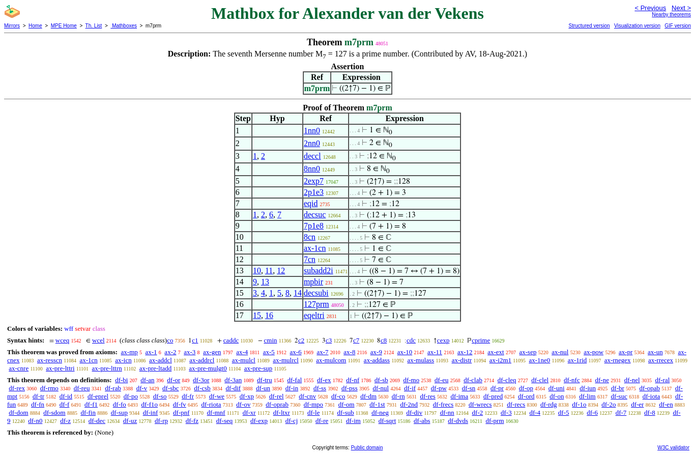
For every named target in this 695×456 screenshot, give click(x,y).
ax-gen (212, 352)
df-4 (534, 412)
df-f (65, 404)
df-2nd (409, 404)
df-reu (82, 388)
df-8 (649, 412)
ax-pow (593, 352)
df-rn (398, 396)
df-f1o (149, 404)
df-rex (17, 388)
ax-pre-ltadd (155, 368)
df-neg (380, 412)
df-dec (97, 420)
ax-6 (296, 352)
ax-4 (242, 352)
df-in (291, 388)
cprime (481, 340)
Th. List (93, 25)
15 (257, 315)
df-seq (224, 420)
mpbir (313, 281)
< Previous (650, 8)
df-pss (349, 388)
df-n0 (35, 420)
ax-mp (129, 352)
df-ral (662, 380)
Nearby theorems (671, 14)
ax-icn (123, 360)
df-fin (88, 412)
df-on (556, 396)
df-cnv (307, 396)
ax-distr (462, 360)
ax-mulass (421, 360)
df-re (321, 420)
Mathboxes (123, 25)
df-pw (439, 388)
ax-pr (625, 352)
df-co (338, 396)
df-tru (264, 380)
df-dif (233, 388)
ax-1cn (315, 248)
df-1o (579, 404)
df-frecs (443, 404)
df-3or (201, 380)
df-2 (477, 412)
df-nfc (572, 380)
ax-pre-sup (258, 368)
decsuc (315, 214)
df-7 (621, 412)
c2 (301, 340)
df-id (66, 396)
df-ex (324, 380)
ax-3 (189, 352)
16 (269, 315)
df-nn (447, 412)
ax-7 (322, 352)
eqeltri (314, 315)
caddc (231, 340)
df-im (353, 420)
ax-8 (349, 352)
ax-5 (269, 352)
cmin (270, 340)
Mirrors (12, 25)
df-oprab (277, 404)
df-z (65, 420)
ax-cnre (18, 368)
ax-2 (170, 352)
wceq (62, 340)
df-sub (345, 412)
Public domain (367, 447)
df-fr (188, 396)
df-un (263, 388)
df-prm (494, 420)
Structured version (589, 25)
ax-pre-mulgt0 (207, 368)
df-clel (539, 380)
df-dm (368, 396)
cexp (443, 340)
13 (265, 281)
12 (281, 270)
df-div (414, 412)
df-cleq (507, 380)
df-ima (460, 396)
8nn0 (312, 168)
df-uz (130, 420)
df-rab (113, 388)
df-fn (37, 404)
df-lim (587, 396)
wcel (98, 340)
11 (269, 270)
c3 (329, 340)
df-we (216, 396)
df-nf (352, 380)
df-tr (38, 396)
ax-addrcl (201, 360)
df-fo (119, 404)
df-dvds (458, 420)
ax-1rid (577, 360)
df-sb (381, 380)
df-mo (411, 380)
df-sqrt (387, 420)
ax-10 (405, 352)
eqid (311, 203)
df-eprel (98, 396)
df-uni (556, 388)
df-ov (243, 404)
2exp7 (314, 181)
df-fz (192, 420)
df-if (410, 388)
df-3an (233, 380)
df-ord (526, 396)
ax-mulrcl (286, 360)
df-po (131, 396)
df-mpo (313, 404)
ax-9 (376, 352)
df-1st (377, 404)
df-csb (202, 388)
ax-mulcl (243, 360)
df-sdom (54, 412)
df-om (346, 404)
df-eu (441, 380)
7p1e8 (314, 225)
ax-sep (527, 352)
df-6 (592, 412)
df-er (637, 404)
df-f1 (91, 404)
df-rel (276, 396)
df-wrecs (480, 404)
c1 (195, 340)
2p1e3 (314, 192)
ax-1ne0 (539, 360)
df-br (617, 388)
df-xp (247, 396)
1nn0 (312, 130)
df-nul (380, 388)
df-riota (211, 404)
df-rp (161, 420)
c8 (384, 340)
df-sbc (170, 388)
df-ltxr (281, 412)
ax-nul (560, 352)
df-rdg (548, 404)
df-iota (651, 396)
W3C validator (673, 447)
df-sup (119, 412)
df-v (142, 388)
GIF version (677, 25)
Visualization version (637, 25)
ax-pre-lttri (60, 368)
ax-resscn (49, 360)
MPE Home (64, 25)
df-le (313, 412)
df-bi (121, 380)
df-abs (422, 420)
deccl (312, 156)
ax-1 (151, 352)
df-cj (291, 420)
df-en (666, 404)
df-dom (18, 412)
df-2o (608, 404)
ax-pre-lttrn (107, 368)
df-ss (319, 388)
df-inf (150, 412)
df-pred (493, 396)
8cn (309, 237)
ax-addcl (160, 360)
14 (298, 293)
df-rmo (49, 388)
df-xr (249, 412)
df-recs (516, 404)
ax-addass (377, 360)
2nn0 (312, 143)
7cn (309, 259)
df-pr (497, 388)
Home (35, 25)
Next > (681, 8)
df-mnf (216, 412)
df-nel (632, 380)
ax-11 (434, 352)
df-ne (602, 380)
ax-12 (465, 352)
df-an (147, 380)
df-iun (588, 388)
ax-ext (495, 352)
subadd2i (318, 270)
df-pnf (181, 412)
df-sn (469, 388)
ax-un (655, 352)
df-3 (506, 412)
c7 (356, 340)
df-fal (294, 380)
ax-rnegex (617, 360)
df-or (173, 380)
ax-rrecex (660, 360)
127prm (316, 304)
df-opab (650, 388)
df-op (526, 388)
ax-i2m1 (500, 360)
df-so (160, 396)
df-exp (259, 420)
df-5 (563, 412)
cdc (411, 340)
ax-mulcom (331, 360)
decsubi (316, 293)
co (170, 340)
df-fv (179, 404)
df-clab (473, 380)
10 (257, 270)
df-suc (619, 396)
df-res (428, 396)
